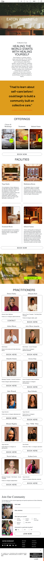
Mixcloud (34, 546)
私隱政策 (23, 546)
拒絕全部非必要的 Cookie (36, 556)
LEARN (25, 138)
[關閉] (40, 550)
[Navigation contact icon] (27, 1)
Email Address (18, 510)
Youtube (34, 544)
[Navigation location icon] (21, 1)
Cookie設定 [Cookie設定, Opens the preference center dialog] (36, 558)
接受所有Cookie (36, 553)
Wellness (28, 522)
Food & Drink (27, 519)
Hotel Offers (19, 519)
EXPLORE (11, 140)
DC (25, 529)
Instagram (34, 542)
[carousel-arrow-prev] (1, 19)
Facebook (34, 540)
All (18, 529)
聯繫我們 (23, 542)
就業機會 (23, 544)
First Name (17, 504)
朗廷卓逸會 (24, 540)
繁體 (34, 1)
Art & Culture (36, 519)
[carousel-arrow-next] (42, 19)
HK (31, 529)
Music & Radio (19, 523)
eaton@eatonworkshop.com (8, 543)
